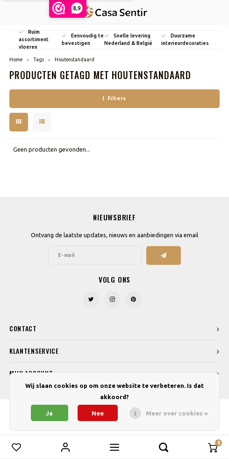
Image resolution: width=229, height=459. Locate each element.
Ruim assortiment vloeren (34, 39)
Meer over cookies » (177, 413)
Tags (38, 59)
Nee (98, 413)
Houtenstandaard (74, 59)
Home (15, 59)
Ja (49, 413)
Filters (114, 98)
